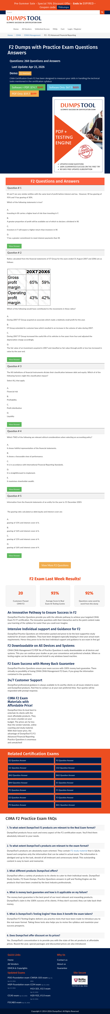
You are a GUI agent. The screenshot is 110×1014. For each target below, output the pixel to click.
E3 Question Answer (17, 797)
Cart (63, 29)
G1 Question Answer (18, 768)
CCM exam (35, 984)
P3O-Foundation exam (19, 977)
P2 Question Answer (64, 760)
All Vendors (27, 29)
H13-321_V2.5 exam (40, 988)
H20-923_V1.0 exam (40, 995)
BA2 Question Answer (18, 775)
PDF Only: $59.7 (24, 93)
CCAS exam (13, 995)
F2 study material (79, 850)
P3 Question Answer (17, 805)
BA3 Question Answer (65, 775)
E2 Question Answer (17, 760)
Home (16, 29)
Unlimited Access (42, 29)
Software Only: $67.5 (64, 87)
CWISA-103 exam (39, 977)
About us (61, 964)
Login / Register (74, 29)
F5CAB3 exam (15, 1002)
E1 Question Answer (64, 783)
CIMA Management (32, 35)
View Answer (14, 246)
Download (25, 73)
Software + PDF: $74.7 (27, 87)
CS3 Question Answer (65, 768)
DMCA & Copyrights (17, 968)
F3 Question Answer (64, 797)
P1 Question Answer (17, 790)
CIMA (18, 35)
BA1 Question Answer (65, 805)
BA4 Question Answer (18, 783)
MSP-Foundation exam (19, 984)
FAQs (55, 29)
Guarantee (62, 968)
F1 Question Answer (64, 790)
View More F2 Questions (55, 565)
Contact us (62, 959)
